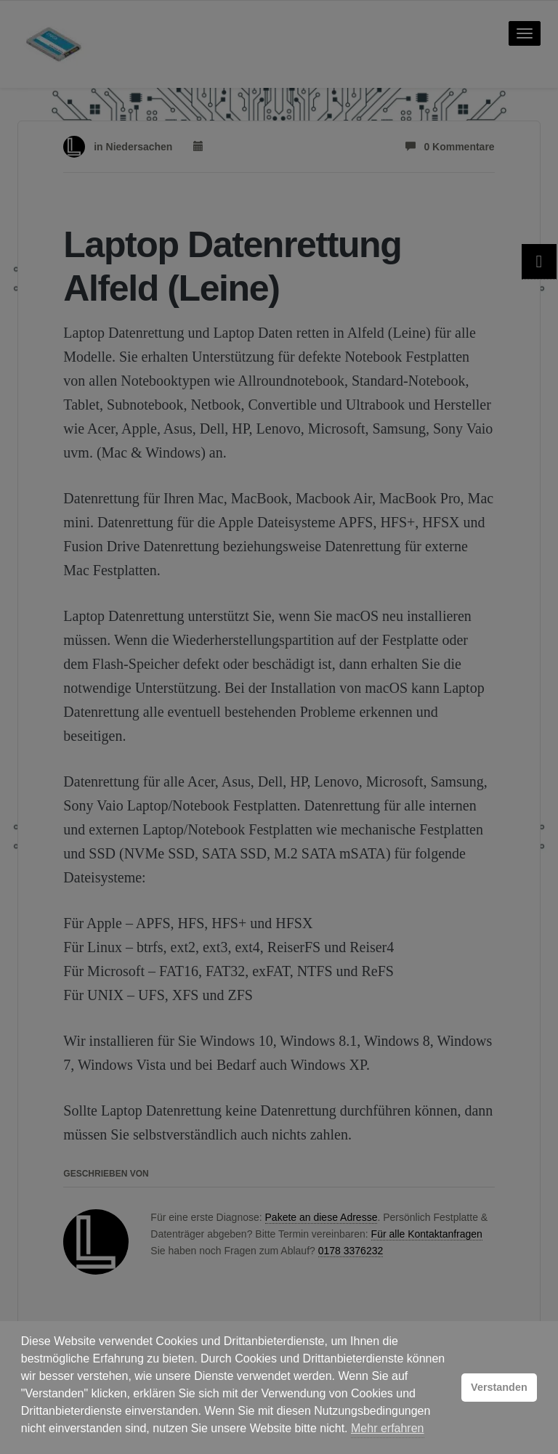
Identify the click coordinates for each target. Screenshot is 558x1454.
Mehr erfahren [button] (387, 1428)
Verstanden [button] (499, 1387)
